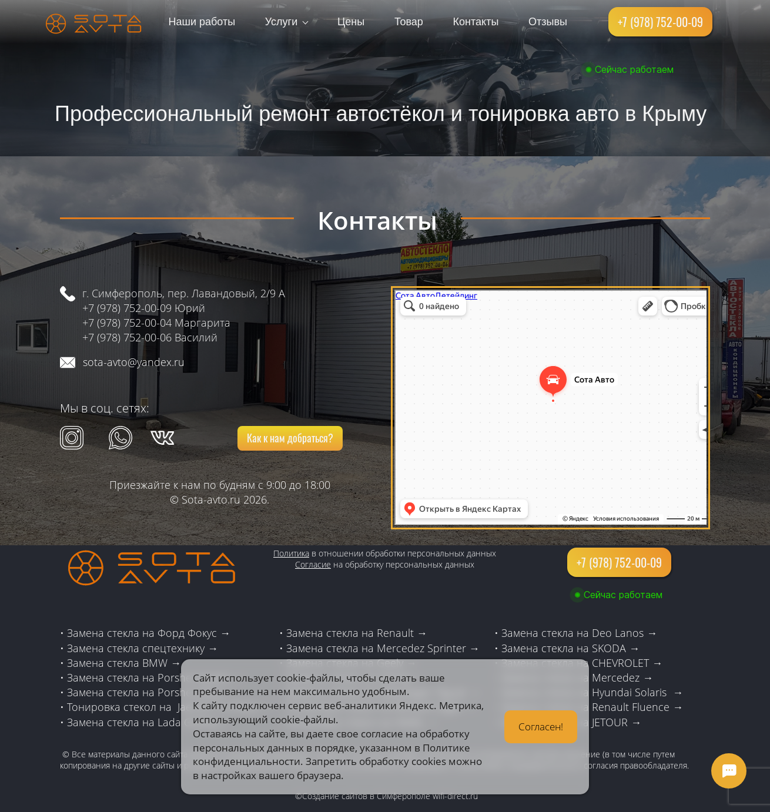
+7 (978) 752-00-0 (124, 337)
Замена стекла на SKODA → (570, 648)
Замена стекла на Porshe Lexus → (151, 692)
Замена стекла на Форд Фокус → (148, 633)
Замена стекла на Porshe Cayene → (155, 677)
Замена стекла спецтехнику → (142, 648)
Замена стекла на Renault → (356, 633)
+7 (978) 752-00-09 (127, 308)
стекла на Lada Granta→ (167, 722)
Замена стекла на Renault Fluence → (592, 707)
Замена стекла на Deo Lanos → (579, 633)
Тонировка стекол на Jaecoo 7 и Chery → (169, 707)
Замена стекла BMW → (124, 663)
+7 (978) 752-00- (121, 323)
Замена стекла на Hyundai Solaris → (592, 692)
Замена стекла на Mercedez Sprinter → (383, 648)
